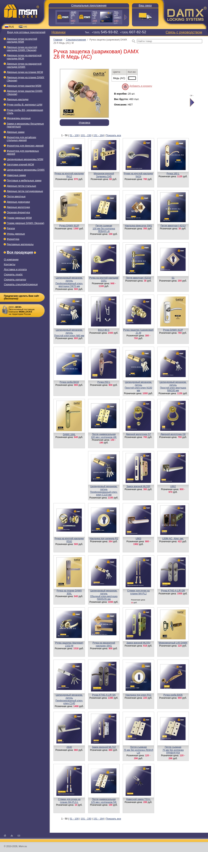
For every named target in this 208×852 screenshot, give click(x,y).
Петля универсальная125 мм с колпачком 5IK (104, 800)
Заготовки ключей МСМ (20, 164)
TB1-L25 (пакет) (117, 15)
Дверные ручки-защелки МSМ (24, 85)
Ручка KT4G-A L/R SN (103, 695)
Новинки (59, 32)
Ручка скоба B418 (69, 382)
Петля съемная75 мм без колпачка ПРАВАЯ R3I (173, 750)
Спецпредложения (76, 39)
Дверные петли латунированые (25, 191)
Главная (57, 39)
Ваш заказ (145, 5)
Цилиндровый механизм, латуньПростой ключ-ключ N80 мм (69, 333)
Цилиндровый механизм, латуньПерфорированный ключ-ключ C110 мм (103, 490)
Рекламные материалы (20, 244)
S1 (173, 277)
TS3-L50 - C (95, 15)
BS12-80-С (103, 330)
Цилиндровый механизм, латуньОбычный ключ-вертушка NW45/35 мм (104, 594)
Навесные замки (16, 175)
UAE (23, 27)
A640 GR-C (73, 15)
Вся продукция (20, 252)
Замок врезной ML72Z (104, 747)
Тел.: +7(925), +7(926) (115, 32)
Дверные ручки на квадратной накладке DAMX (24, 65)
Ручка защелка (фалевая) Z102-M (69, 644)
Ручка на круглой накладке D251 (103, 279)
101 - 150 (86, 135)
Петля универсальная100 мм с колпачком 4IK (104, 435)
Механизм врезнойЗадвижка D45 (104, 175)
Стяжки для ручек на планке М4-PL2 (138, 592)
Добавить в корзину (140, 85)
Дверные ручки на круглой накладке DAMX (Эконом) (22, 49)
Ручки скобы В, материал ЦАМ (24, 104)
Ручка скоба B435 (173, 695)
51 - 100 (74, 135)
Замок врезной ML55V (138, 642)
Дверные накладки (17, 99)
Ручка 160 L (173, 173)
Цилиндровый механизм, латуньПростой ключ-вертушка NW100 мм (173, 386)
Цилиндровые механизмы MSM (25, 159)
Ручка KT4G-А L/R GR (173, 590)
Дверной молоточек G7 (138, 434)
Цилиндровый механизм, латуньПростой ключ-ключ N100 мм (138, 386)
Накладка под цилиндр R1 (104, 538)
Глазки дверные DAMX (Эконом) (25, 223)
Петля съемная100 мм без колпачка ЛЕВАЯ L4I (104, 228)
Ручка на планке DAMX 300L (69, 592)
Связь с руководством (184, 32)
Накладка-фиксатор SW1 (138, 225)
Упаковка (84, 122)
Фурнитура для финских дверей (25, 145)
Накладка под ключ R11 (138, 695)
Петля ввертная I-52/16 (138, 277)
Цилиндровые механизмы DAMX (26, 169)
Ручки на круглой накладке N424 (138, 175)
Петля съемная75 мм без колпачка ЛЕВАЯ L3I (138, 750)
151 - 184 (98, 135)
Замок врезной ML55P (138, 486)
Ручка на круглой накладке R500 (69, 540)
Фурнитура (13, 239)
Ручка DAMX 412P (173, 330)
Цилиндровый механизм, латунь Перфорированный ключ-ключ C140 (69, 699)
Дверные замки (15, 132)
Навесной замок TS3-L (138, 799)
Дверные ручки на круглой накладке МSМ (22, 40)
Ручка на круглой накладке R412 (69, 175)
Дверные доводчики (18, 201)
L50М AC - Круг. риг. (173, 538)
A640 (69, 747)
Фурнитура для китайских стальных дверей (21, 139)
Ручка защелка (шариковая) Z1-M (138, 331)
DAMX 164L (69, 434)
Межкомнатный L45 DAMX (173, 642)
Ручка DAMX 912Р (69, 225)
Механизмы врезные (19, 118)
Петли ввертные (16, 196)
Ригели (11, 228)
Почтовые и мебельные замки (24, 180)
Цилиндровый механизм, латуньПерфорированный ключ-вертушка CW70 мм (69, 282)
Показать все (113, 135)
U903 (138, 538)
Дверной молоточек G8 (173, 434)
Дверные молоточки (18, 207)
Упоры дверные (16, 233)
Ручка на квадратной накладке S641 (104, 644)
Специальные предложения (88, 5)
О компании (11, 259)
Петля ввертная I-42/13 (173, 225)
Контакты (9, 264)
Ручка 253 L (103, 382)
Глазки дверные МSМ (19, 217)
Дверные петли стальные (21, 185)
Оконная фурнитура (18, 212)
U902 (173, 486)
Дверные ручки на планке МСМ (25, 72)
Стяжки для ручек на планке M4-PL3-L (69, 800)
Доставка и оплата (15, 269)
